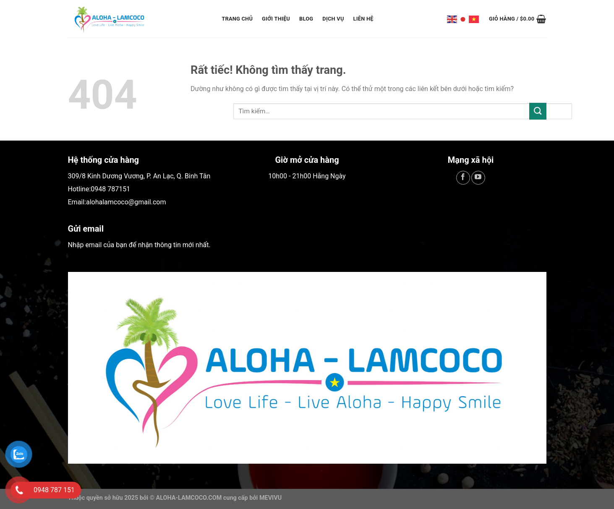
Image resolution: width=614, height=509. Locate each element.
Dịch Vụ (333, 19)
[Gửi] (537, 111)
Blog (306, 19)
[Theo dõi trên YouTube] (478, 178)
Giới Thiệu (276, 19)
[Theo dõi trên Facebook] (463, 178)
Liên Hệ (363, 19)
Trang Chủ (237, 19)
